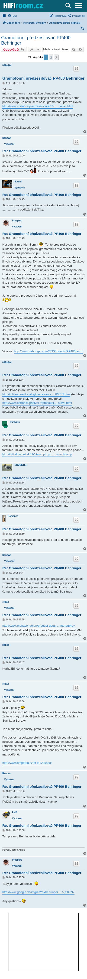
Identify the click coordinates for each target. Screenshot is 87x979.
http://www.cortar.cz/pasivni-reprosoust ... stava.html (37, 403)
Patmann (15, 422)
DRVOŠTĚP (21, 465)
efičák (5, 602)
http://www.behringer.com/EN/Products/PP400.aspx (48, 351)
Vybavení (9, 144)
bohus (5, 645)
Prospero (17, 220)
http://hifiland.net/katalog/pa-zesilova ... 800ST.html (36, 394)
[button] (56, 57)
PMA (14, 812)
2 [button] (51, 57)
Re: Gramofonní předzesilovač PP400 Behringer (41, 151)
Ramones (13, 516)
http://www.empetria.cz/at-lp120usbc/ (27, 763)
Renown (6, 138)
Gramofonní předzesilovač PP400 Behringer (36, 40)
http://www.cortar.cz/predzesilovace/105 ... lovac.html (37, 106)
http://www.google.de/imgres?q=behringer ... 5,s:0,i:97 (38, 892)
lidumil (18, 181)
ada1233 (6, 65)
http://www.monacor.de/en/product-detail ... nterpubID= (38, 625)
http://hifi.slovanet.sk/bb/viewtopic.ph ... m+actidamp (37, 454)
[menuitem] (12, 16)
